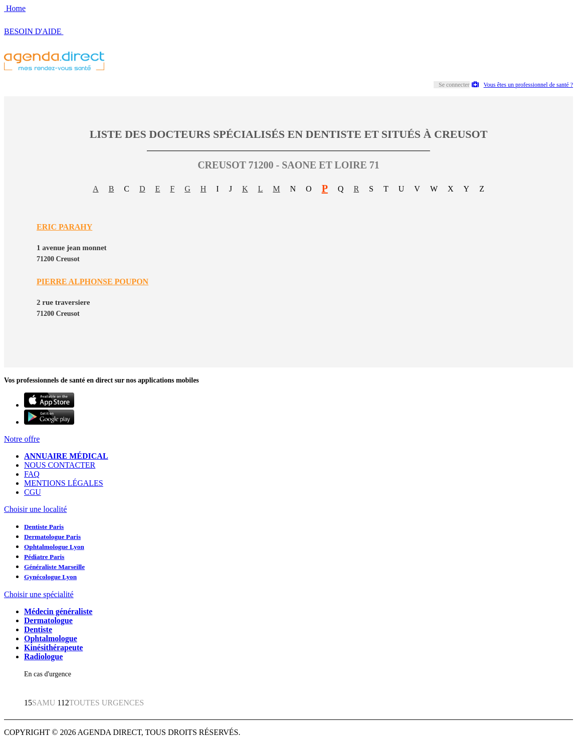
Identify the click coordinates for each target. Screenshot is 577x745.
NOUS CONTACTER (59, 465)
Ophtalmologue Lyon (54, 546)
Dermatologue (48, 620)
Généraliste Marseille (54, 567)
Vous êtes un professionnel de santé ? (522, 84)
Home (15, 8)
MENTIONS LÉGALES (63, 483)
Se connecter (454, 84)
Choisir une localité (35, 509)
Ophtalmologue (50, 638)
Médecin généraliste (58, 611)
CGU (32, 492)
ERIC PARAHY (64, 227)
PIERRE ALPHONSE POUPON (92, 281)
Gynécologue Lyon (50, 577)
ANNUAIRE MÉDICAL (66, 456)
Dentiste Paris (44, 526)
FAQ (32, 474)
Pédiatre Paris (44, 557)
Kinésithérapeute (53, 647)
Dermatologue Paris (52, 536)
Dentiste (38, 629)
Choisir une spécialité (39, 594)
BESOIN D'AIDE (33, 31)
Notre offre (22, 439)
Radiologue (43, 656)
